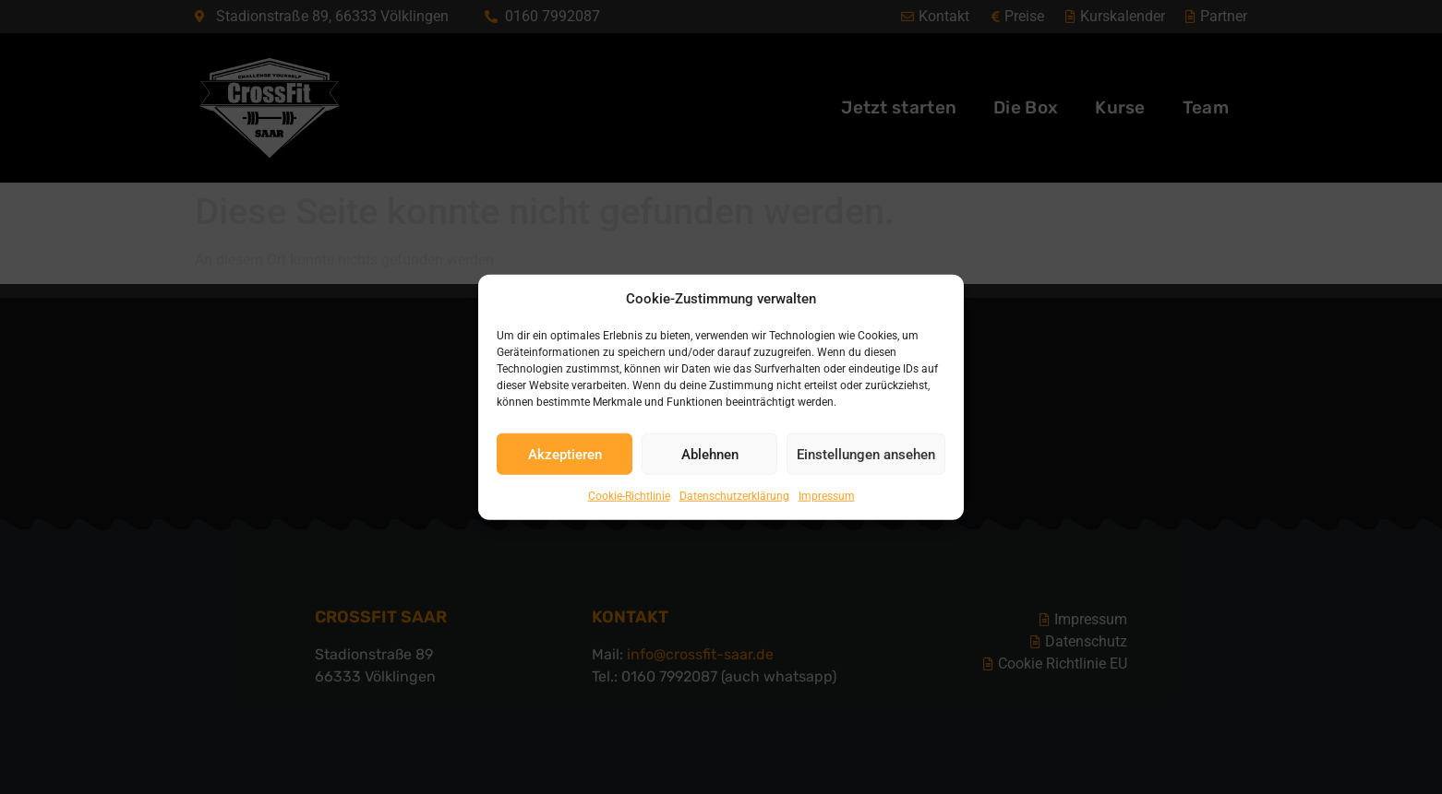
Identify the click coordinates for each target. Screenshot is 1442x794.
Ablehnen (710, 453)
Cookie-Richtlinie (629, 496)
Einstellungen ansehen (866, 453)
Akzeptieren (565, 453)
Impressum (827, 496)
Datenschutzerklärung (734, 496)
